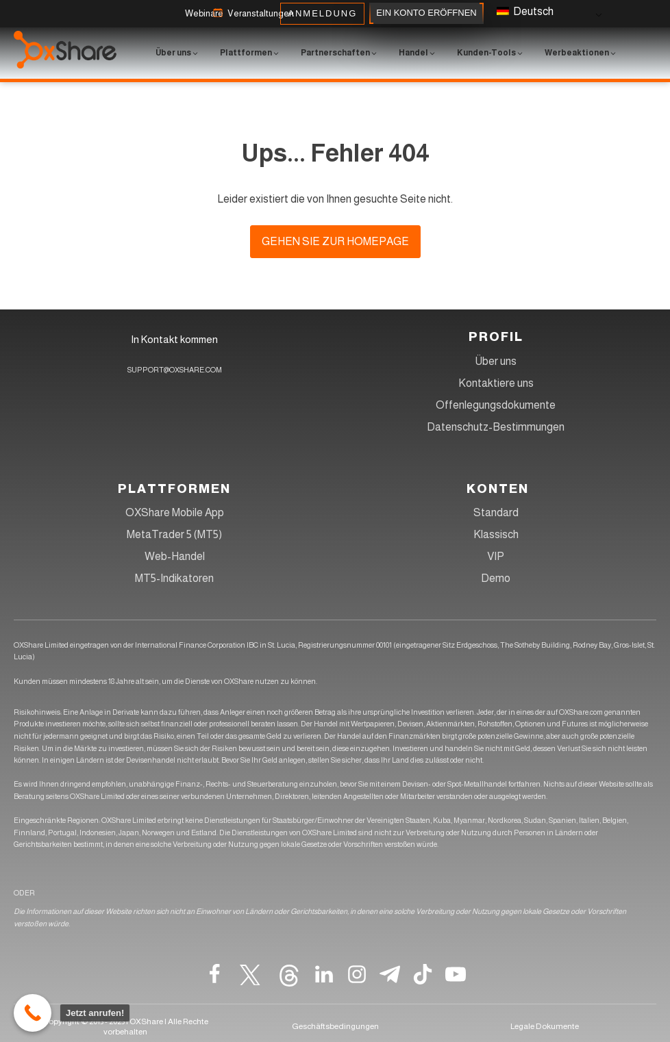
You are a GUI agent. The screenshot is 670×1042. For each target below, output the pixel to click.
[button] (204, 14)
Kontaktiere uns (496, 383)
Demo (495, 578)
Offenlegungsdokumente (496, 405)
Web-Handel (175, 556)
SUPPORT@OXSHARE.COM (174, 370)
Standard (496, 512)
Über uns (496, 361)
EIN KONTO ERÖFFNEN (426, 13)
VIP (495, 556)
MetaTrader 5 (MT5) (174, 534)
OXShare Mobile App (174, 512)
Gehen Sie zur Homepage (335, 241)
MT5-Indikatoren (174, 578)
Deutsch (525, 11)
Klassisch (496, 534)
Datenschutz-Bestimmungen (495, 427)
